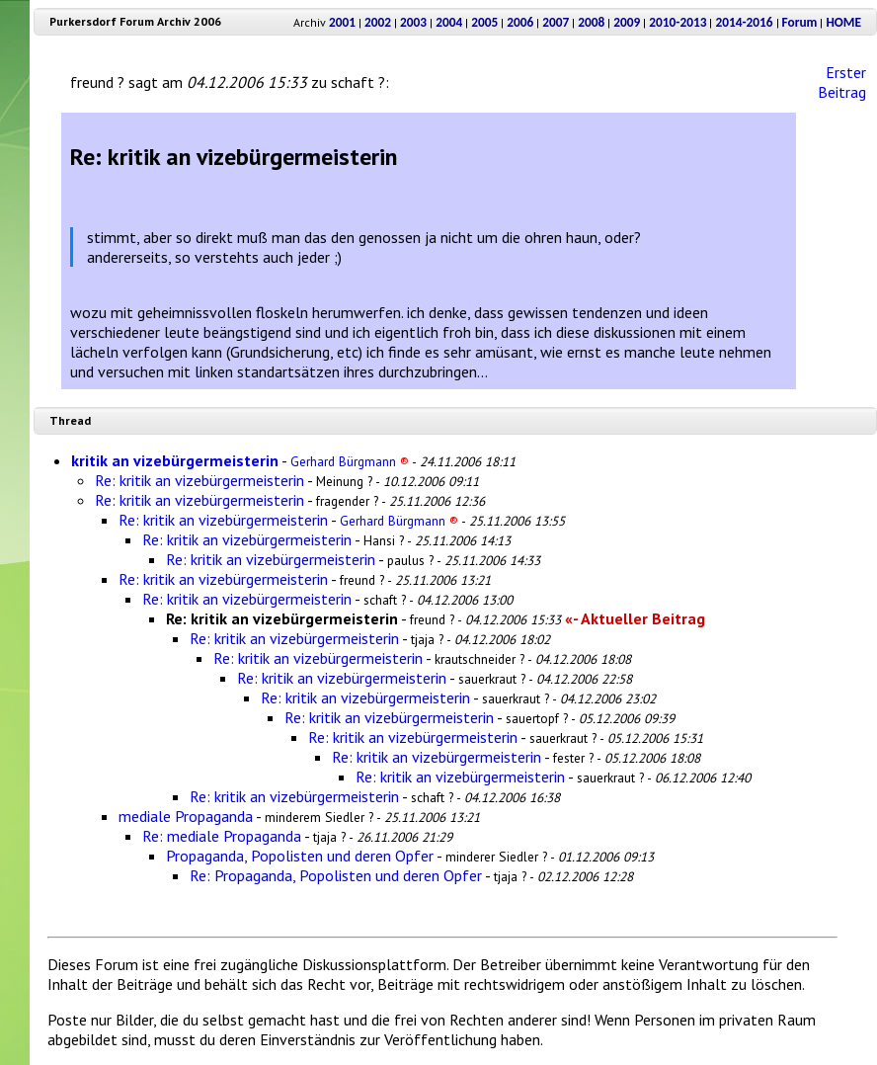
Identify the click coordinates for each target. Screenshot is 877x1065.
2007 (555, 22)
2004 (449, 22)
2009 (626, 22)
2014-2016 (743, 22)
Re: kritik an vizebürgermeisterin (199, 480)
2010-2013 (677, 22)
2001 (342, 22)
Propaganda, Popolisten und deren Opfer (300, 855)
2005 (484, 22)
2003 (413, 22)
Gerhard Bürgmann (349, 461)
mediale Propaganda (186, 816)
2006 (520, 22)
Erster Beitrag (842, 82)
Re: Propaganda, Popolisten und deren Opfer (336, 875)
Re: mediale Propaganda (221, 836)
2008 (591, 22)
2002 (377, 22)
